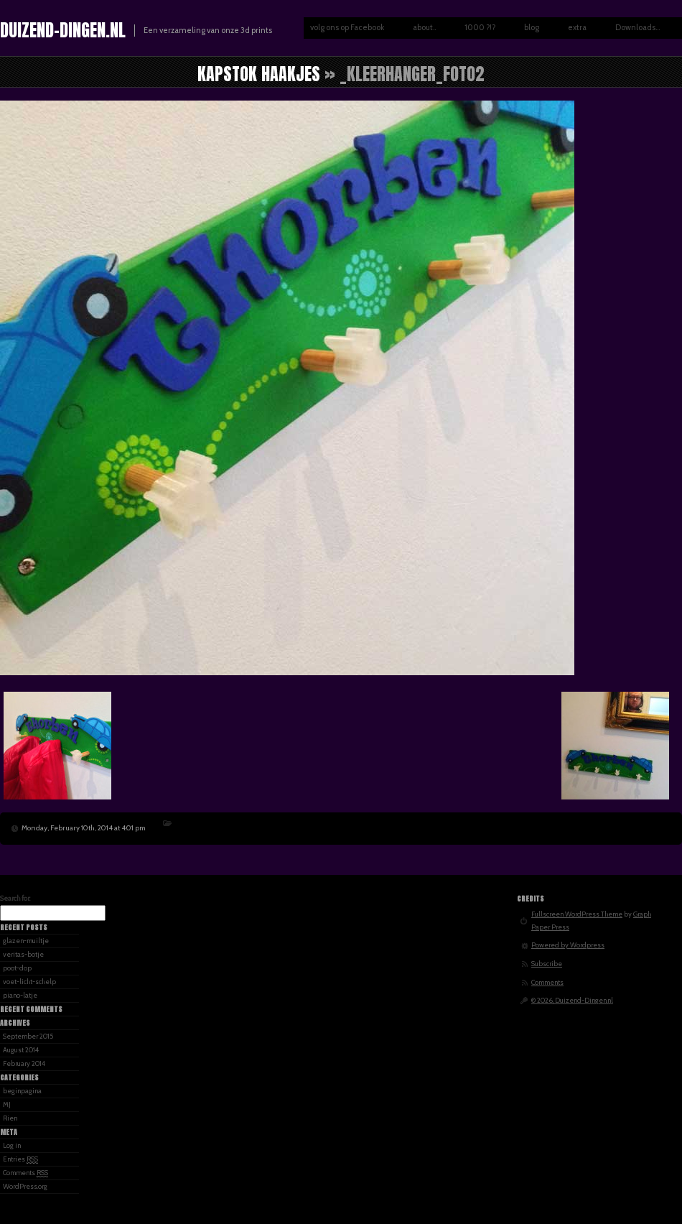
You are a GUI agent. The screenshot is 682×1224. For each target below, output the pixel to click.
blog (531, 27)
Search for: (15, 898)
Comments (25, 1173)
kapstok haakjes (258, 74)
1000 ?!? (479, 27)
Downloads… (637, 27)
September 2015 (28, 1036)
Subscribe (546, 964)
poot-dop (17, 968)
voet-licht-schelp (29, 982)
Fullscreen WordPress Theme (576, 914)
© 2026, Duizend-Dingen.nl (572, 1000)
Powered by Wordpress (567, 945)
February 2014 (24, 1063)
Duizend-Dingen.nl (63, 30)
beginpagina (22, 1091)
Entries (20, 1159)
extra (577, 27)
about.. (424, 27)
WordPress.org (25, 1186)
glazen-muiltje (26, 941)
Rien (10, 1118)
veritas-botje (23, 954)
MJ (7, 1104)
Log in (12, 1145)
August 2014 (21, 1050)
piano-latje (20, 995)
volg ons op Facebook (347, 27)
